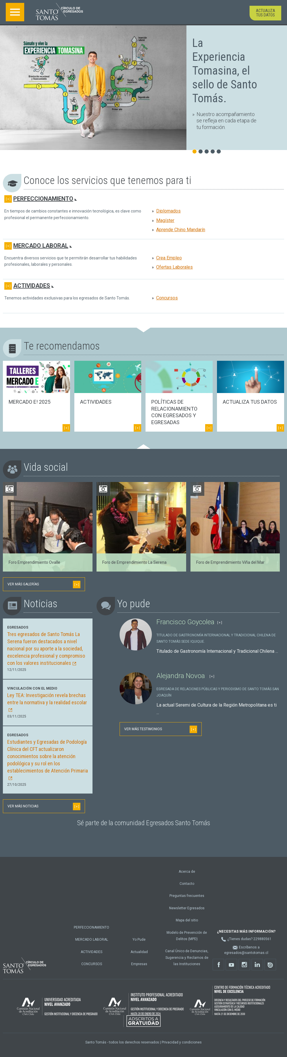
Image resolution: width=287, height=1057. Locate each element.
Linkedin (259, 966)
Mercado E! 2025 (29, 402)
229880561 (262, 939)
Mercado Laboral (40, 245)
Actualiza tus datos (265, 12)
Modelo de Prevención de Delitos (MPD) (187, 936)
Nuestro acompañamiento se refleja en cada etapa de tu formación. (226, 120)
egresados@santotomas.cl (246, 953)
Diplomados (168, 211)
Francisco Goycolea (185, 622)
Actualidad (139, 952)
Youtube (233, 966)
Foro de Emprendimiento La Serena (134, 562)
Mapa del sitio (187, 920)
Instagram (246, 966)
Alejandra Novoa (181, 676)
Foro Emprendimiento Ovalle (34, 562)
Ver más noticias (43, 806)
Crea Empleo (169, 258)
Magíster (165, 220)
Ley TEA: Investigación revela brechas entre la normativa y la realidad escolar (47, 702)
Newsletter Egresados (187, 908)
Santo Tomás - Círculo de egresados (59, 11)
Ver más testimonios (160, 729)
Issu (272, 966)
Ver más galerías (43, 584)
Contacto (187, 884)
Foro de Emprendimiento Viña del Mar (230, 562)
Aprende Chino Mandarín (180, 229)
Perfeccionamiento (43, 198)
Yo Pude (139, 940)
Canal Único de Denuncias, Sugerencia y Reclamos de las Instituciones (186, 957)
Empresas (139, 964)
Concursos (167, 298)
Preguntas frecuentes (186, 896)
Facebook (220, 966)
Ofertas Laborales (174, 267)
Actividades (31, 285)
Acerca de (187, 872)
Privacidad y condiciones (182, 1042)
